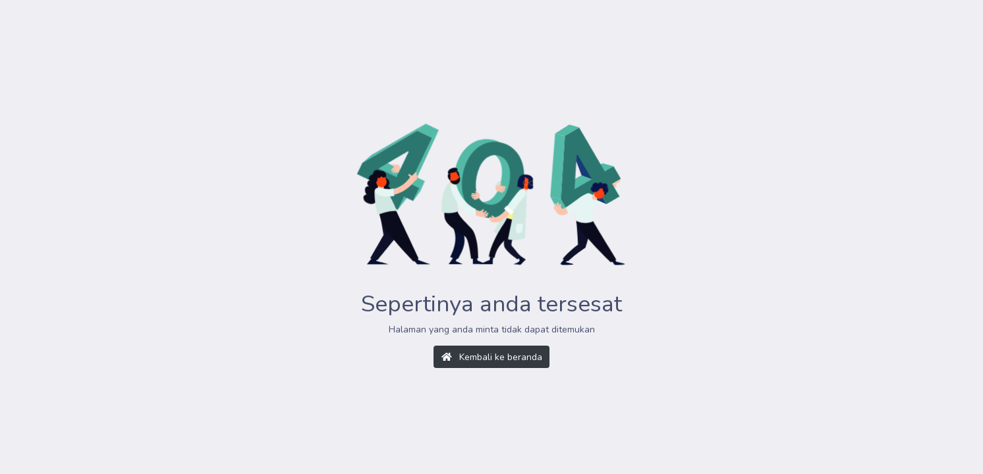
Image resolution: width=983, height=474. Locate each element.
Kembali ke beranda (491, 357)
